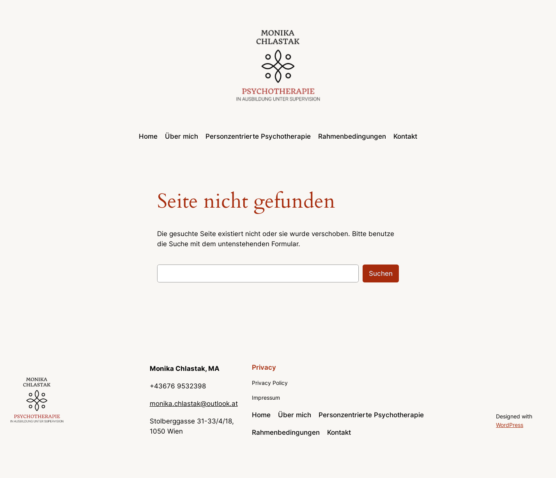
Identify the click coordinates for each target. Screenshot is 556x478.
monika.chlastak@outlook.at (194, 403)
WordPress (509, 425)
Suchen (381, 273)
